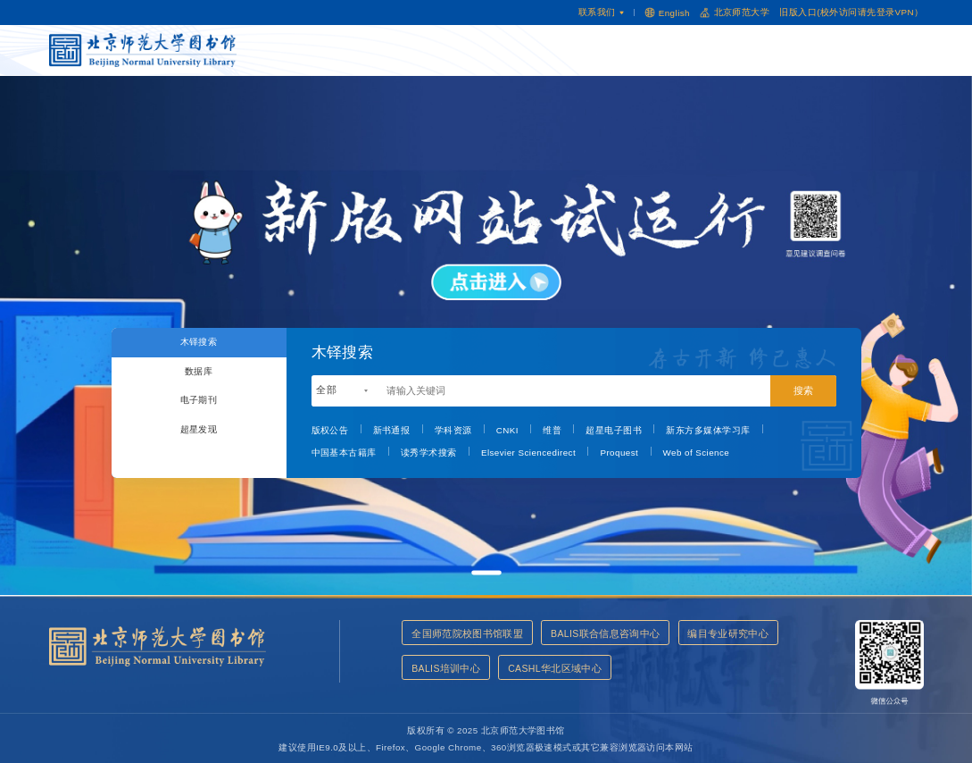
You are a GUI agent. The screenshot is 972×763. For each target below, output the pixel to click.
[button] (486, 573)
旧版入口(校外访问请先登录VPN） (851, 12)
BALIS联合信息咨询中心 (609, 633)
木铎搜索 (199, 346)
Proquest (619, 452)
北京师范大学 (734, 12)
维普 (552, 430)
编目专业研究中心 (452, 671)
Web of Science (696, 452)
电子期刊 (199, 421)
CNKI (507, 430)
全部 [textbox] (326, 389)
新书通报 (392, 430)
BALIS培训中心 (559, 671)
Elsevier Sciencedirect (528, 452)
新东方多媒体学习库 (708, 430)
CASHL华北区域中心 (671, 671)
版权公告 (330, 430)
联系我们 (601, 12)
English (667, 12)
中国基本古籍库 (344, 452)
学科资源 (453, 430)
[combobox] (343, 390)
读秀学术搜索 (429, 452)
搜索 (803, 390)
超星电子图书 (614, 430)
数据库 (198, 384)
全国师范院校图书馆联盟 (467, 633)
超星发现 (199, 459)
